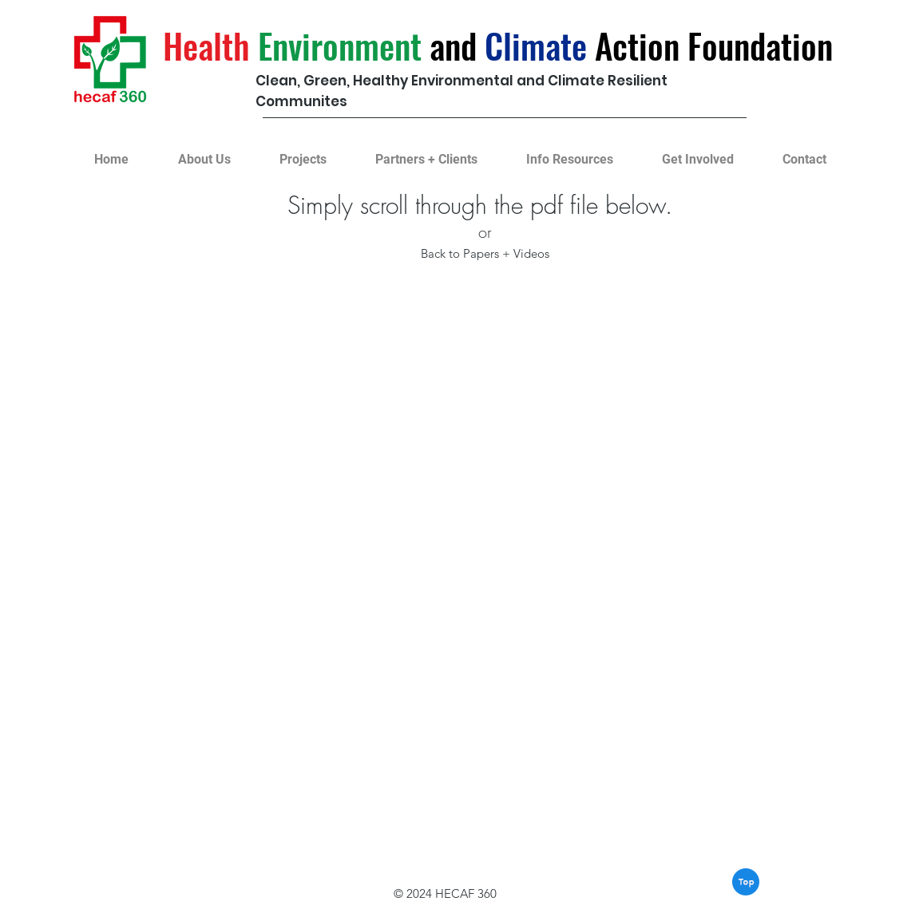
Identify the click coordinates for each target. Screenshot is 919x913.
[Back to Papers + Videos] (485, 254)
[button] (303, 152)
